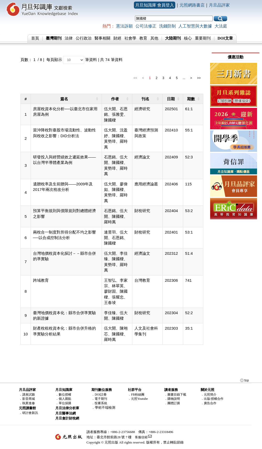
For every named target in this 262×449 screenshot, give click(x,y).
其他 (154, 38)
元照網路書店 (192, 5)
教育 (143, 38)
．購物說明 (172, 399)
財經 (117, 38)
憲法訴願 (124, 26)
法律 (69, 38)
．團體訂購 (172, 403)
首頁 (35, 38)
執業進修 (28, 403)
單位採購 (65, 403)
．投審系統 (99, 403)
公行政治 (83, 38)
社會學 (130, 38)
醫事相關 (102, 38)
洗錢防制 (167, 26)
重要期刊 (203, 38)
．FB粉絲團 (136, 394)
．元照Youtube (138, 399)
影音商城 (28, 399)
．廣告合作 (208, 403)
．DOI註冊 (98, 394)
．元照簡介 (208, 394)
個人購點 (65, 399)
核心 (188, 38)
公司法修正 (145, 26)
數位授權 (65, 394)
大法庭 (221, 26)
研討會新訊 (30, 413)
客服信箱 (141, 437)
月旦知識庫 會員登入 (154, 5)
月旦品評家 (219, 5)
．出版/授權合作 (212, 399)
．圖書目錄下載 (175, 394)
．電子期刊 (99, 399)
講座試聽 (28, 394)
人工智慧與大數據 (195, 26)
